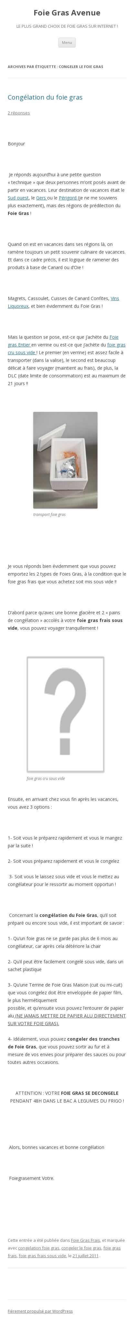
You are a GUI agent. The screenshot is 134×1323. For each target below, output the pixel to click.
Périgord (68, 198)
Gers (41, 198)
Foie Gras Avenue (67, 13)
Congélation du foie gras (45, 97)
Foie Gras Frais (85, 1240)
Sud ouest (18, 198)
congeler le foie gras (81, 1248)
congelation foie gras (38, 1248)
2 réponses (19, 113)
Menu (67, 42)
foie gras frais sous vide (42, 1256)
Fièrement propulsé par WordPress (40, 1311)
